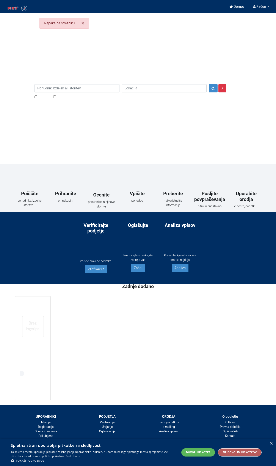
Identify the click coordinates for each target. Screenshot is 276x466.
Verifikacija (96, 269)
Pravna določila (230, 427)
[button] (93, 460)
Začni (138, 268)
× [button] (271, 443)
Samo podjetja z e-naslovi (76, 97)
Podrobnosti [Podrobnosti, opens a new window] (73, 456)
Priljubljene (45, 436)
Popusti (44, 97)
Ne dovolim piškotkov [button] (240, 452)
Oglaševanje (107, 431)
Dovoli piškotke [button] (198, 452)
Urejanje (107, 427)
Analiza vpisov (168, 431)
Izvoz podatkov (169, 422)
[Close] (83, 23)
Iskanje (45, 422)
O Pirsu (230, 422)
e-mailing (169, 427)
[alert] (138, 452)
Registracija (46, 427)
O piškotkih (230, 431)
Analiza (180, 268)
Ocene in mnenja (46, 431)
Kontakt (230, 436)
